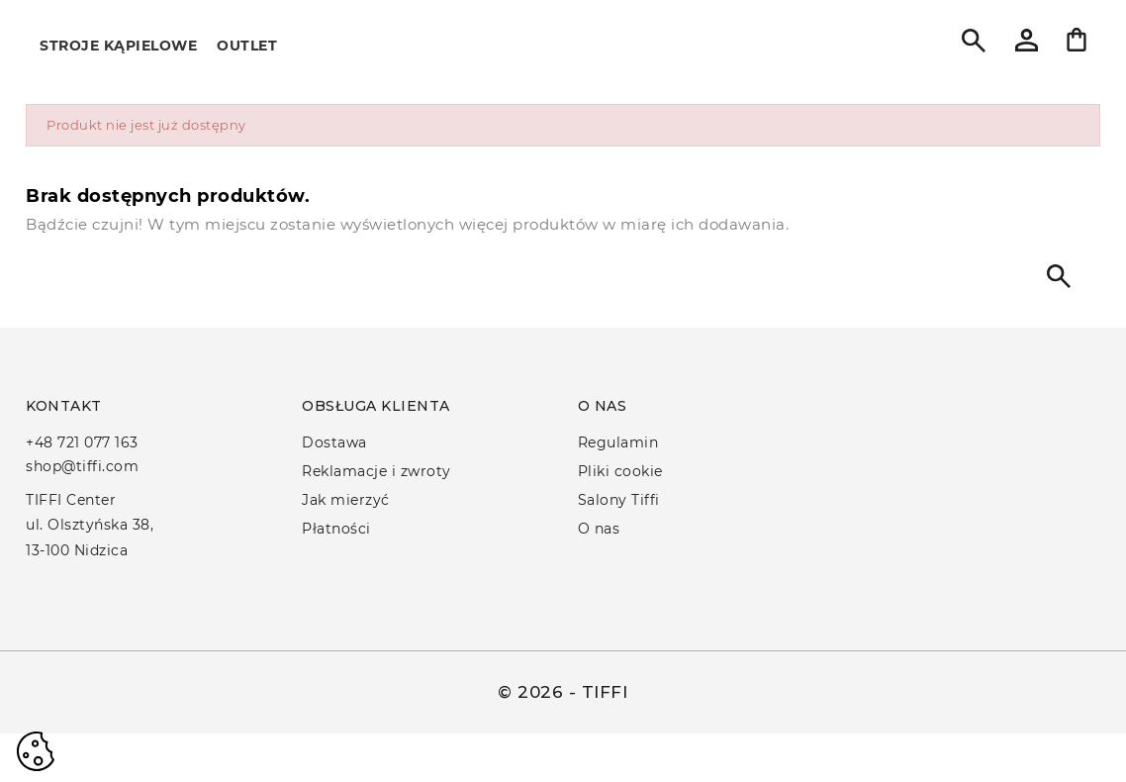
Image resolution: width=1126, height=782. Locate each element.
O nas (599, 529)
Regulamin (618, 442)
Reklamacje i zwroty (376, 471)
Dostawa (334, 442)
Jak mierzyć (346, 500)
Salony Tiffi (619, 500)
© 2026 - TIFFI (562, 692)
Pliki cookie (620, 471)
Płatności (336, 529)
